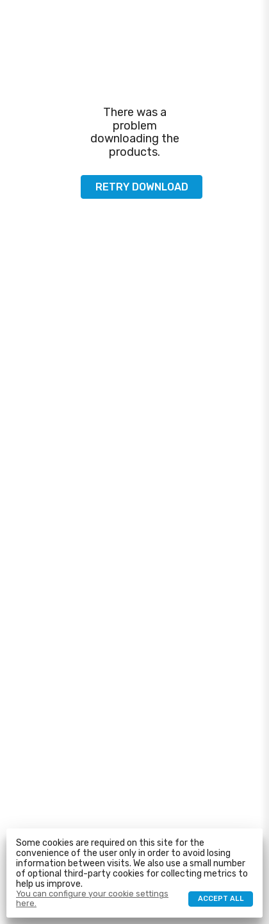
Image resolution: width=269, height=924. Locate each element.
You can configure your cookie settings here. (92, 898)
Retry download (141, 187)
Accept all (221, 899)
